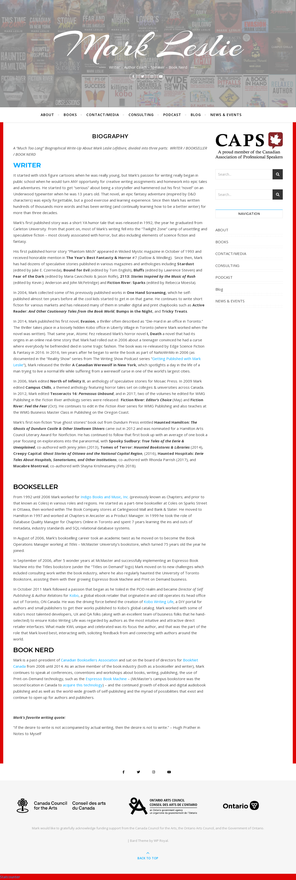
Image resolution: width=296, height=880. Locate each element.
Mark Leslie (148, 45)
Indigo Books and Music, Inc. (105, 496)
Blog (196, 114)
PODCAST (172, 114)
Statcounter (10, 876)
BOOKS (70, 114)
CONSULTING (141, 114)
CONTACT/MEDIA (102, 114)
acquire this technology (83, 684)
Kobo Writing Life (158, 601)
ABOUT (47, 114)
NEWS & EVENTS (226, 114)
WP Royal (161, 840)
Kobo (74, 595)
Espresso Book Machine (106, 678)
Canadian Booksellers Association (89, 659)
